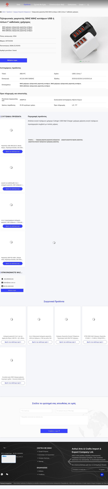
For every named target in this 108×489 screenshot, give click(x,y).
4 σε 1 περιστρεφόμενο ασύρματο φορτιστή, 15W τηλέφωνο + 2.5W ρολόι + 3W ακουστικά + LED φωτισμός (12, 222)
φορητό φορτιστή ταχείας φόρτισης (72, 139)
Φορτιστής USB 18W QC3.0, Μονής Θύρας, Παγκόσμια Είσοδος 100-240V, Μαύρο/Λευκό (12, 147)
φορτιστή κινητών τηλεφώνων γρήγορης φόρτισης (43, 141)
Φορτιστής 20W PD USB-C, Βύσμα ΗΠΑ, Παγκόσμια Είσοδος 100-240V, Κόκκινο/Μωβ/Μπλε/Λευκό (11, 259)
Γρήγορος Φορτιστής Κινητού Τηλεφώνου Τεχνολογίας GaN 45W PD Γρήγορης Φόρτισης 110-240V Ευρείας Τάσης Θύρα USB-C (67, 337)
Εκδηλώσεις (72, 4)
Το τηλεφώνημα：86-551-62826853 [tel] (12, 453)
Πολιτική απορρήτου (6, 483)
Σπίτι (18, 4)
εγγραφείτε (102, 469)
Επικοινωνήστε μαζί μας (57, 5)
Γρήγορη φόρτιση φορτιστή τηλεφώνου (48, 139)
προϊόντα (9, 12)
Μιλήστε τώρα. (13, 60)
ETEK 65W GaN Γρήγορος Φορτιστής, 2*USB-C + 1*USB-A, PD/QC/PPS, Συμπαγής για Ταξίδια (95, 337)
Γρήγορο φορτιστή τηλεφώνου (21, 12)
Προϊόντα (27, 4)
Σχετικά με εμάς (40, 4)
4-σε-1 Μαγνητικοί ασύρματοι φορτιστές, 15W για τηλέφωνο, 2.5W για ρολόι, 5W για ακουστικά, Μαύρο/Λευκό (40, 337)
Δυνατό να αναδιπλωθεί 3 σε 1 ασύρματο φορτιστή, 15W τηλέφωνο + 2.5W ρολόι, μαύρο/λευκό (11, 185)
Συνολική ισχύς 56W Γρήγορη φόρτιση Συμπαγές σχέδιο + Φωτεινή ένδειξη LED (13, 378)
